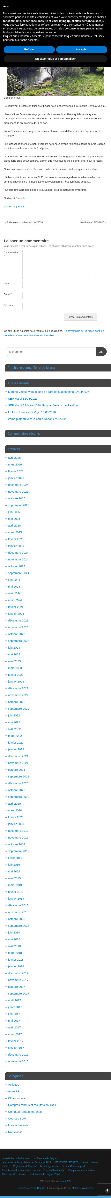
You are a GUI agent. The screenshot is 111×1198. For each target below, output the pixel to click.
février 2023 (16, 674)
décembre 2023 (18, 620)
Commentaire (8, 254)
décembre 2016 (18, 1054)
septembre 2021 (18, 776)
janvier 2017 (16, 1047)
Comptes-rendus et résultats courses (32, 1105)
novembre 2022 (18, 695)
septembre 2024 (18, 573)
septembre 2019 (18, 851)
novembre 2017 (18, 980)
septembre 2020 (18, 796)
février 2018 (16, 959)
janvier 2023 (16, 681)
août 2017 (14, 1000)
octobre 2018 (16, 918)
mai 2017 (14, 1020)
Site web (8, 305)
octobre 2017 (16, 986)
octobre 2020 (16, 790)
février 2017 (16, 1041)
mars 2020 (15, 810)
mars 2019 (15, 885)
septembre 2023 (18, 640)
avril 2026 (14, 457)
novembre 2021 (18, 762)
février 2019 (16, 891)
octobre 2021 (16, 769)
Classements (16, 1098)
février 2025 (16, 539)
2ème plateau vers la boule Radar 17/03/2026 (37, 419)
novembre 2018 (18, 912)
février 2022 (16, 742)
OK (99, 351)
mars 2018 (15, 952)
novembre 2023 (18, 627)
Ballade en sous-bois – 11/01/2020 (24, 222)
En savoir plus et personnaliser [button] (55, 1190)
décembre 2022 (18, 688)
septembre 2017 (18, 993)
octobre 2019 (16, 844)
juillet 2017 (15, 1007)
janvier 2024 (16, 613)
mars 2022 (15, 735)
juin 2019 (14, 864)
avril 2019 (14, 878)
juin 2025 (14, 512)
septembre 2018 (18, 925)
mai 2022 (14, 722)
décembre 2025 (18, 484)
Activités (13, 1084)
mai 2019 (14, 871)
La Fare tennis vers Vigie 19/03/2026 (32, 412)
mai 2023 (14, 654)
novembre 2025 (18, 491)
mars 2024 (15, 600)
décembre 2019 (18, 830)
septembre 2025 (18, 505)
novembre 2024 (18, 559)
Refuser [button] (29, 1180)
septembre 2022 (18, 708)
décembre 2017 (18, 973)
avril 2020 (14, 803)
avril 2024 (14, 593)
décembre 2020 (18, 783)
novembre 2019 (18, 837)
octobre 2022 (16, 701)
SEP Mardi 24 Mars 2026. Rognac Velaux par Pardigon (44, 405)
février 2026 (16, 471)
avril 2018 (14, 946)
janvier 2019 (16, 898)
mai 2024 (14, 586)
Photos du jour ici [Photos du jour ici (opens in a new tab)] (14, 206)
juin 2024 (14, 579)
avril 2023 (14, 661)
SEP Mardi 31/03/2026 (23, 398)
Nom (7, 283)
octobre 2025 (16, 498)
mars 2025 (15, 532)
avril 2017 (14, 1027)
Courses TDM (17, 1118)
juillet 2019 (15, 857)
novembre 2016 (18, 1061)
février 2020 (16, 817)
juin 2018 (14, 932)
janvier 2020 (16, 824)
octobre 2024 (16, 566)
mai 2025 (14, 518)
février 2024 (16, 606)
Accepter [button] (82, 1180)
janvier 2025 (16, 545)
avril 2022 (14, 729)
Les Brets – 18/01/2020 (93, 222)
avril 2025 (14, 525)
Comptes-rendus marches (25, 1111)
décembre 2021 (18, 756)
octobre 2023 (16, 634)
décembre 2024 (18, 552)
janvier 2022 (16, 749)
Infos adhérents (18, 1125)
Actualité (13, 1091)
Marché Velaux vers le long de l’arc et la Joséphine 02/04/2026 (48, 391)
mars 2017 (15, 1034)
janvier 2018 (16, 966)
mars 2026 (15, 464)
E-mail (8, 294)
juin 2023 (14, 647)
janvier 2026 (16, 478)
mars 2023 (15, 668)
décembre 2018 (18, 905)
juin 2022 (14, 715)
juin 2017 (14, 1013)
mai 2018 (14, 939)
